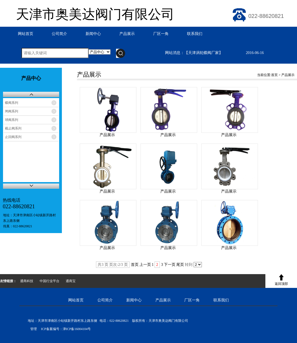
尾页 (180, 265)
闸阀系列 (11, 111)
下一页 (169, 265)
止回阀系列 (13, 137)
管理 (32, 329)
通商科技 (26, 281)
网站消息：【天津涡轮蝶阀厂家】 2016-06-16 (214, 53)
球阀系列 (11, 120)
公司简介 (59, 34)
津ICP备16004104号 (77, 329)
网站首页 (25, 34)
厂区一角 (161, 34)
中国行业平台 (49, 281)
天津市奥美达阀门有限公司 (95, 14)
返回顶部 (281, 284)
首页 (274, 75)
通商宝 (71, 281)
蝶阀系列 (11, 103)
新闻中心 (93, 34)
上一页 (145, 265)
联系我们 (194, 34)
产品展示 (127, 34)
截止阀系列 (13, 128)
